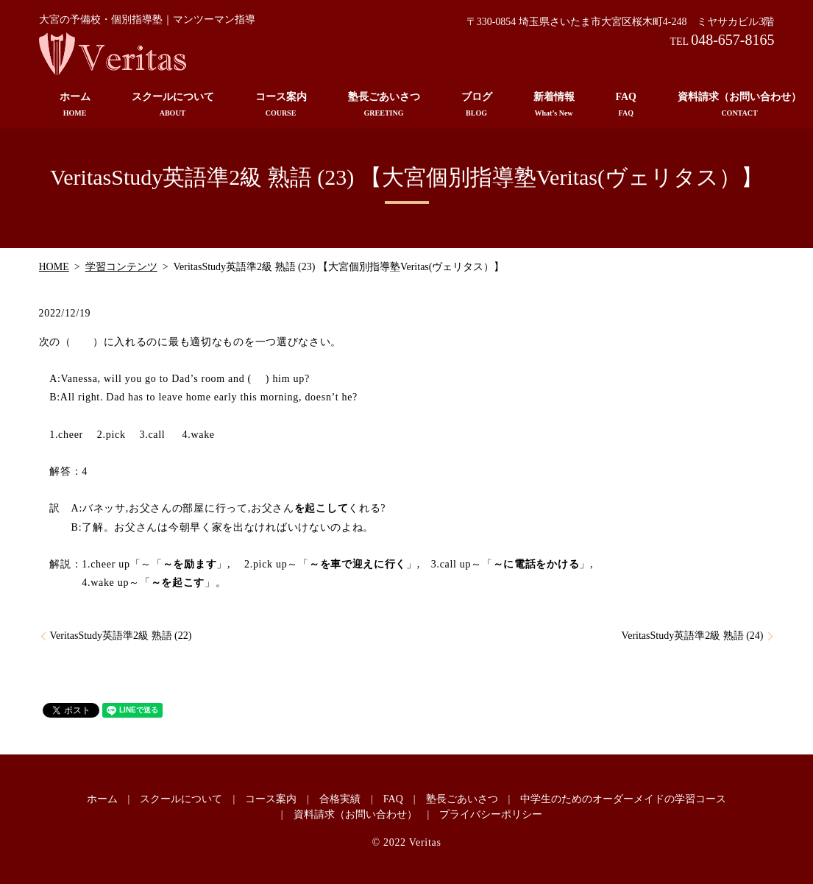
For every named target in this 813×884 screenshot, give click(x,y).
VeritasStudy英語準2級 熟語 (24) (693, 635)
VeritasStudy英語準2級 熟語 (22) (121, 635)
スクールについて (173, 105)
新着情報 (554, 105)
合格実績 (340, 799)
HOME (54, 266)
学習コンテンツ (121, 266)
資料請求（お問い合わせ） (355, 814)
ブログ (476, 105)
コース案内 (281, 105)
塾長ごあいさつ (384, 105)
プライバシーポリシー (490, 814)
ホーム (75, 105)
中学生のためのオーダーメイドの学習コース (623, 799)
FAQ (626, 105)
